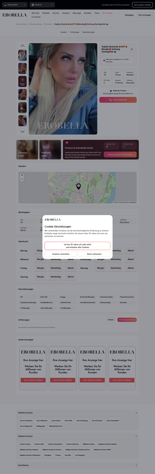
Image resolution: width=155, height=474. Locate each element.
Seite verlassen (94, 254)
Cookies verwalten (60, 254)
